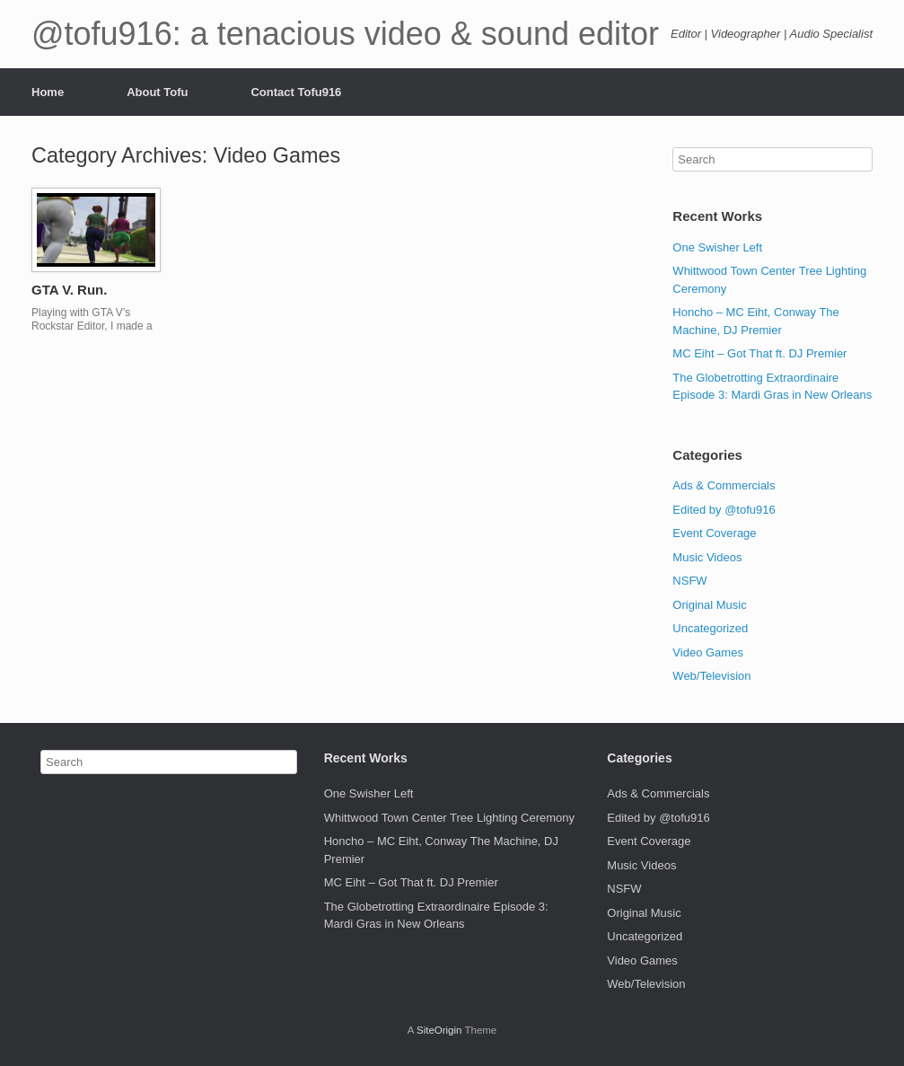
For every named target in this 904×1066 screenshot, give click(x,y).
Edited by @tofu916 (723, 509)
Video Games (707, 652)
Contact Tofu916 (295, 92)
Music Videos (707, 557)
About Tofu (157, 92)
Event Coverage (714, 533)
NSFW (689, 580)
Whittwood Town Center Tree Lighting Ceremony (449, 817)
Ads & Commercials (723, 485)
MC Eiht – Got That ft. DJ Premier (759, 353)
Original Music (709, 605)
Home (47, 92)
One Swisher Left (717, 247)
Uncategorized (710, 628)
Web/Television (711, 676)
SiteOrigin (439, 1030)
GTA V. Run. (69, 289)
